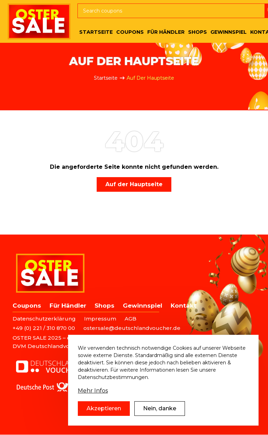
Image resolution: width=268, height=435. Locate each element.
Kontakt (183, 305)
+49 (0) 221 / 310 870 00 (44, 328)
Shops (104, 305)
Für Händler (68, 305)
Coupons (27, 305)
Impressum (100, 318)
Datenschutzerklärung (44, 318)
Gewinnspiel (142, 305)
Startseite (106, 78)
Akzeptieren (104, 411)
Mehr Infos (93, 393)
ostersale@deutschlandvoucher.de (131, 328)
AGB (130, 318)
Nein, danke (159, 411)
